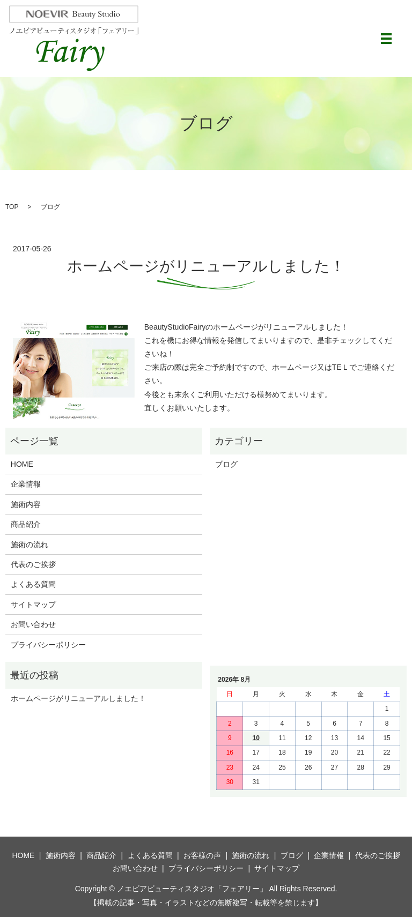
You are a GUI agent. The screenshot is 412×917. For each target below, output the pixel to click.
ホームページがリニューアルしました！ (206, 266)
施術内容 (26, 504)
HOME (22, 464)
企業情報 (26, 484)
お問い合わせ (33, 624)
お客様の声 (202, 855)
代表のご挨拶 (33, 564)
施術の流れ (29, 544)
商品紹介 (26, 524)
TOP (11, 207)
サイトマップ (33, 604)
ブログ (226, 464)
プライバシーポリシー (48, 644)
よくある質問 (33, 584)
